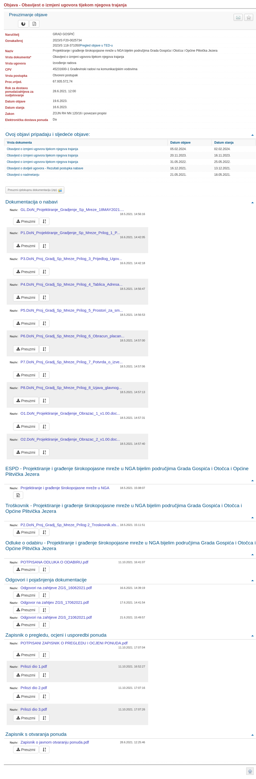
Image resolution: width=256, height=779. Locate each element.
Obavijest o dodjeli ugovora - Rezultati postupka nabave (45, 168)
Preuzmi (25, 221)
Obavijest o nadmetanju (23, 175)
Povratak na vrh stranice (250, 771)
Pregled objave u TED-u (96, 45)
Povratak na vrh (252, 135)
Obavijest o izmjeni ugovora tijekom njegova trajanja (42, 149)
